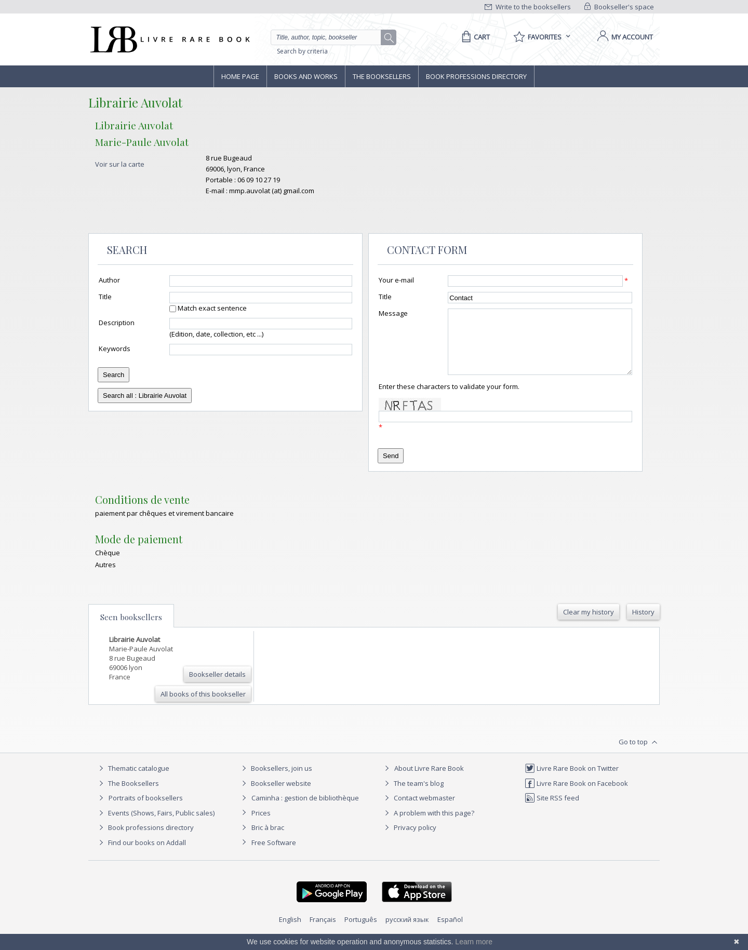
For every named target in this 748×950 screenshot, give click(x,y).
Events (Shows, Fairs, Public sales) (155, 825)
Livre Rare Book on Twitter (572, 780)
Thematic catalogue (132, 780)
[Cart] (474, 37)
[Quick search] (330, 37)
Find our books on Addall (141, 855)
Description (117, 322)
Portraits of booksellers (146, 810)
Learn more (473, 942)
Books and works (306, 76)
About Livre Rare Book (429, 780)
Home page (240, 76)
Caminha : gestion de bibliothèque (305, 810)
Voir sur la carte (119, 164)
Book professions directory (476, 76)
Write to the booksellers (528, 6)
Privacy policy (409, 840)
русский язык (407, 931)
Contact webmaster (418, 810)
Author (109, 280)
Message (393, 313)
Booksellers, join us (275, 780)
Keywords (114, 348)
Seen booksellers (131, 629)
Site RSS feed (552, 810)
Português (360, 931)
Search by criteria (302, 51)
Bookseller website (275, 796)
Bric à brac (267, 840)
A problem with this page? (428, 825)
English (290, 931)
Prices (261, 825)
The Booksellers (382, 76)
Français (323, 931)
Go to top (639, 755)
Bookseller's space (619, 6)
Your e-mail (396, 280)
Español (450, 931)
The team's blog (413, 796)
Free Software (273, 855)
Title (105, 296)
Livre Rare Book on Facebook (576, 796)
